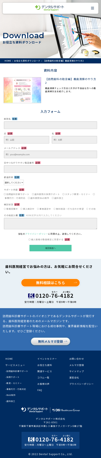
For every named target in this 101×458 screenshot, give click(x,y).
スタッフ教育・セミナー (77, 194)
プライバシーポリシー (36, 233)
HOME (9, 358)
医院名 (10, 118)
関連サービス (44, 371)
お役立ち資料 (44, 365)
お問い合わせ (76, 358)
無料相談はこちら (50, 282)
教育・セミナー (14, 383)
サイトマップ (76, 371)
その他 (92, 208)
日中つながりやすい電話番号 (22, 162)
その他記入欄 (33, 215)
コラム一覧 (43, 377)
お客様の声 (43, 383)
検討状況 (12, 204)
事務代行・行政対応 (15, 198)
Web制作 (11, 395)
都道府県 (12, 177)
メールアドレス (15, 148)
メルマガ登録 (76, 365)
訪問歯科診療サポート (17, 194)
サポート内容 (14, 189)
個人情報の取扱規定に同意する (50, 239)
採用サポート (13, 377)
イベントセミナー (47, 358)
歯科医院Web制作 (39, 198)
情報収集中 (12, 208)
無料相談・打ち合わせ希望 (70, 208)
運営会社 (74, 377)
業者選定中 (45, 208)
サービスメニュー (15, 365)
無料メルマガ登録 (50, 341)
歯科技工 (59, 198)
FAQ (39, 390)
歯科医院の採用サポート (47, 194)
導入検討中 (28, 208)
